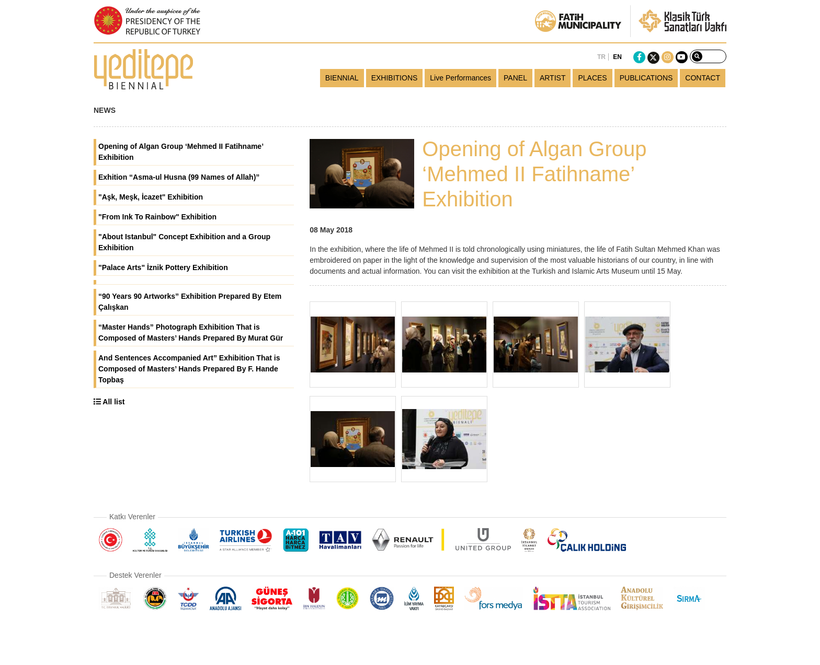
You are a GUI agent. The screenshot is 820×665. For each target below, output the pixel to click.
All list (109, 402)
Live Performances (460, 78)
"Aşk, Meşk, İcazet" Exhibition (150, 197)
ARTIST (553, 78)
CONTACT (702, 78)
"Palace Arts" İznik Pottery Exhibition (163, 267)
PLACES (592, 78)
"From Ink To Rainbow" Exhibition (157, 217)
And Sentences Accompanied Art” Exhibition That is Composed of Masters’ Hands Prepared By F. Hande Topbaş (189, 369)
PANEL (515, 78)
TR (601, 57)
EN (617, 57)
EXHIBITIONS (394, 78)
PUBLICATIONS (646, 78)
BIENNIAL (342, 78)
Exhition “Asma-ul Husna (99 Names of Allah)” (178, 177)
